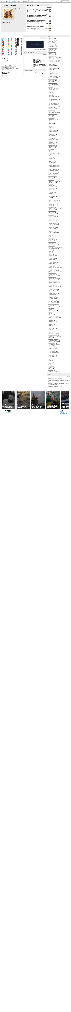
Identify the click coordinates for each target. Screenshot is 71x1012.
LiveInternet (4, 1)
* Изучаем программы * (53, 103)
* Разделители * (51, 135)
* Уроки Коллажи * (52, 347)
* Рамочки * (50, 309)
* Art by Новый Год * (52, 234)
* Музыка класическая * (53, 293)
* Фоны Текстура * (52, 355)
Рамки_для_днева (12, 63)
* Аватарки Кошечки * (52, 162)
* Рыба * (50, 72)
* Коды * (50, 100)
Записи (4, 5)
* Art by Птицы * (51, 240)
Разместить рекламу (63, 413)
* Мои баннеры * (51, 251)
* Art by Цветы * (51, 246)
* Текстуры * (50, 364)
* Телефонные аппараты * (53, 138)
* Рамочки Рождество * (53, 283)
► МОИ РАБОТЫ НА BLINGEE (54, 200)
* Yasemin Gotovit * (52, 52)
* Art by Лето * (51, 231)
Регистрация (14, 1)
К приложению (43, 37)
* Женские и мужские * (52, 371)
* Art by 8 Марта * (52, 211)
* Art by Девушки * (52, 221)
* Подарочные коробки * (53, 131)
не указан (13, 23)
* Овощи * (50, 69)
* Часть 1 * (50, 254)
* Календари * (51, 207)
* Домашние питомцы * (53, 326)
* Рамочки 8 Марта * (52, 262)
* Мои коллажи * (51, 80)
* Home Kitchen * (51, 44)
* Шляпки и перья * (52, 142)
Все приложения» (43, 49)
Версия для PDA (63, 411)
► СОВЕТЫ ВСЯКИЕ (52, 316)
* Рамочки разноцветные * (53, 281)
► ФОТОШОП (50, 357)
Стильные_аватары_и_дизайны (7, 65)
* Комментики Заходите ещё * (54, 167)
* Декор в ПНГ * (51, 115)
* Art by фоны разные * (52, 244)
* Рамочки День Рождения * (53, 267)
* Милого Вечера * (52, 186)
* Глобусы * (50, 120)
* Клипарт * (50, 124)
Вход (19, 1)
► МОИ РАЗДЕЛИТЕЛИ (52, 248)
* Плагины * (50, 362)
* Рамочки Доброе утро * (53, 270)
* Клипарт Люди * (51, 151)
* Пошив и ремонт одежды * (53, 336)
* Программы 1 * (51, 108)
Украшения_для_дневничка (6, 68)
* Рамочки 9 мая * (51, 263)
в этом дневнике (42, 73)
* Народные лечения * (52, 333)
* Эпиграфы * (51, 314)
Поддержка (56, 1)
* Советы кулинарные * (53, 75)
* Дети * (50, 150)
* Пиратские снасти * (52, 130)
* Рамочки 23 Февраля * (53, 260)
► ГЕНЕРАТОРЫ (51, 111)
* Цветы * (50, 141)
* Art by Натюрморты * (52, 232)
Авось (32, 1)
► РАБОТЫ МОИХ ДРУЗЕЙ (53, 304)
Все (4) (68, 376)
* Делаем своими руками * (53, 317)
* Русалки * (50, 157)
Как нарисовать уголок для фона (55, 378)
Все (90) (44, 54)
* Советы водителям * (52, 339)
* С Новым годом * (52, 196)
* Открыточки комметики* (53, 306)
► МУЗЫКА (50, 291)
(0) (63, 378)
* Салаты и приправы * (53, 73)
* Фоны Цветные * (52, 356)
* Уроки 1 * (50, 81)
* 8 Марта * (50, 177)
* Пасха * (50, 128)
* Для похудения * (52, 322)
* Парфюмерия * (51, 127)
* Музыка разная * (52, 294)
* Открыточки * (51, 308)
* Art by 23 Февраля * (52, 213)
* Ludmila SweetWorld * (52, 48)
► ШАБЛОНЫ (50, 370)
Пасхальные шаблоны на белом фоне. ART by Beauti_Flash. (34, 15)
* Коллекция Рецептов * (53, 60)
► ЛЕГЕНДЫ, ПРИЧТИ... (53, 146)
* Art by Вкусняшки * (52, 219)
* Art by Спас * (51, 243)
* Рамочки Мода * (51, 274)
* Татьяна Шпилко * (52, 77)
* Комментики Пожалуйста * (53, 170)
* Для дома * (50, 320)
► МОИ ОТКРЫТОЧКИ (52, 176)
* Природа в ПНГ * (52, 134)
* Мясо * (50, 66)
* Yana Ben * (50, 50)
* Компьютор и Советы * (53, 106)
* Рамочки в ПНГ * (52, 266)
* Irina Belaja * (51, 45)
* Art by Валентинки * (52, 216)
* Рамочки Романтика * (53, 285)
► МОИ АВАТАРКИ (52, 158)
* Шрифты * (50, 367)
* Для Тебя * (50, 184)
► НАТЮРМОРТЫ (51, 298)
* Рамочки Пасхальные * (53, 278)
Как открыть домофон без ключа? (55, 386)
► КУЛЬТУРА (50, 143)
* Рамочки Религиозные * (53, 282)
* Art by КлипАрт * (52, 229)
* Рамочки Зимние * (52, 273)
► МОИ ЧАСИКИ (51, 204)
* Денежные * (51, 318)
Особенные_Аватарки (5, 66)
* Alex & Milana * (51, 41)
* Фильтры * (50, 366)
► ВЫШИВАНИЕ (51, 110)
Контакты (63, 412)
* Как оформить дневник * (53, 99)
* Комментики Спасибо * (53, 172)
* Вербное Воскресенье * (53, 181)
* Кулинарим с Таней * (52, 61)
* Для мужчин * (51, 161)
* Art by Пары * (51, 236)
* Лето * (49, 93)
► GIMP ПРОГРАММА (52, 84)
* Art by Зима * (51, 228)
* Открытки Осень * (52, 188)
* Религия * (50, 337)
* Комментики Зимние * (53, 169)
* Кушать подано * (52, 64)
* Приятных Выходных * (53, 190)
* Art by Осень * (51, 235)
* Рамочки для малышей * (53, 269)
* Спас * (50, 197)
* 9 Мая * (50, 116)
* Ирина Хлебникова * (52, 58)
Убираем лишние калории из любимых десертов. (58, 380)
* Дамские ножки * (52, 122)
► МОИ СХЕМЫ (51, 201)
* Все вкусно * (51, 56)
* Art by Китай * (51, 212)
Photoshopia (11, 67)
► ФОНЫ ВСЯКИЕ (51, 348)
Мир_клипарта (15, 68)
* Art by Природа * (52, 239)
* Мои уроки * (51, 107)
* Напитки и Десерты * (52, 68)
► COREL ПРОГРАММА (52, 79)
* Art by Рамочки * (52, 209)
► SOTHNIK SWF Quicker (53, 88)
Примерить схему (36, 65)
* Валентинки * (51, 180)
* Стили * (50, 363)
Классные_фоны (4, 63)
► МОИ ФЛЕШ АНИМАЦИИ (53, 203)
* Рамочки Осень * (52, 277)
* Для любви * (51, 325)
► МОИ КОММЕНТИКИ (52, 163)
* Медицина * (51, 331)
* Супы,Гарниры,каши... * (53, 76)
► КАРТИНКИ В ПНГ (52, 114)
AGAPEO (38, 59)
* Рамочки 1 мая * (51, 259)
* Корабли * (50, 126)
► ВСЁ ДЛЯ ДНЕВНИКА (52, 96)
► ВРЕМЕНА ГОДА (51, 89)
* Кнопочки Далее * (52, 250)
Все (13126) (49, 7)
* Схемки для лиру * (52, 310)
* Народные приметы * (52, 335)
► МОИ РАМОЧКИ (51, 255)
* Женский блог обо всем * (53, 57)
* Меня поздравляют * (52, 301)
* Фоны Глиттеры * (52, 351)
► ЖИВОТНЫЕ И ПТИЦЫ (53, 112)
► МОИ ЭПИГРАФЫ (52, 205)
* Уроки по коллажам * (52, 83)
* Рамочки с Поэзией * (52, 289)
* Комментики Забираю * (53, 166)
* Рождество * (51, 192)
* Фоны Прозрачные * (52, 353)
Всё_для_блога (13, 66)
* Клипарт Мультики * (52, 153)
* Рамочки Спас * (51, 258)
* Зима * (50, 92)
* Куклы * (50, 154)
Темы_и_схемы (19, 63)
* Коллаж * (50, 305)
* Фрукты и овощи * (52, 139)
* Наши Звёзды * (51, 295)
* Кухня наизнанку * (52, 62)
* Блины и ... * (51, 53)
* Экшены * (50, 368)
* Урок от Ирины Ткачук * (53, 344)
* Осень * (50, 95)
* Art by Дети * (51, 225)
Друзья (7, 5)
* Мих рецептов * (51, 65)
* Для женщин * (51, 159)
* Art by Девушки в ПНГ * (53, 223)
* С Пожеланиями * (52, 174)
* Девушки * (50, 149)
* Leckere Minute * (51, 46)
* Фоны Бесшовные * (52, 349)
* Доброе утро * (51, 185)
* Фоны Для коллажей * (53, 352)
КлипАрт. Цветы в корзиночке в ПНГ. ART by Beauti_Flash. (35, 10)
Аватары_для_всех (5, 67)
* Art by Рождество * (52, 242)
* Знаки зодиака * (51, 328)
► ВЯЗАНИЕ (50, 38)
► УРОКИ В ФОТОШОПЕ (53, 341)
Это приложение (36, 49)
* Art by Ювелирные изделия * (54, 247)
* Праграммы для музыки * (53, 297)
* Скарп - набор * (51, 137)
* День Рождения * (52, 182)
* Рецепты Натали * (52, 70)
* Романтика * (51, 193)
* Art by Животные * (52, 227)
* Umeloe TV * (51, 49)
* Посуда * (50, 132)
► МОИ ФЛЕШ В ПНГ (52, 290)
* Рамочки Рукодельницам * (53, 286)
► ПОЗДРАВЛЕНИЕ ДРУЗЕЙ (53, 300)
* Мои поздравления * (52, 302)
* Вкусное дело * (51, 54)
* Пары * (50, 155)
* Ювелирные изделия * (53, 340)
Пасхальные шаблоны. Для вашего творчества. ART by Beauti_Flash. (35, 24)
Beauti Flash (15, 9)
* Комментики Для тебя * (53, 165)
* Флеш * (50, 312)
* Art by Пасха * (51, 238)
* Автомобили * (51, 118)
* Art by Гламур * (51, 220)
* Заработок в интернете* (53, 97)
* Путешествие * (51, 145)
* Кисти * (50, 359)
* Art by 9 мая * (51, 215)
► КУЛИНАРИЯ (51, 39)
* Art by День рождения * (53, 224)
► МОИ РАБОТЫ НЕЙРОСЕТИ (54, 208)
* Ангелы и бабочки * (52, 119)
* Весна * (50, 91)
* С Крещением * (51, 194)
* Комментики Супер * (52, 173)
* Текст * (50, 252)
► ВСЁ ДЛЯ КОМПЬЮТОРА (53, 101)
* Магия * (50, 329)
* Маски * (50, 360)
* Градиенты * (51, 85)
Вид (59, 1)
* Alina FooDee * (51, 42)
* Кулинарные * (51, 256)
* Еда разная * (51, 123)
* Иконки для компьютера (53, 104)
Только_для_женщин (5, 69)
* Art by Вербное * (52, 217)
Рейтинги (25, 1)
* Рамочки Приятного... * (53, 279)
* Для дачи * (50, 324)
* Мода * (50, 332)
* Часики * (50, 313)
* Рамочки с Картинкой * (53, 287)
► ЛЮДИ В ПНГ (51, 147)
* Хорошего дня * (51, 198)
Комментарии (13, 5)
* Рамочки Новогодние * (53, 275)
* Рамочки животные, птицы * (54, 271)
